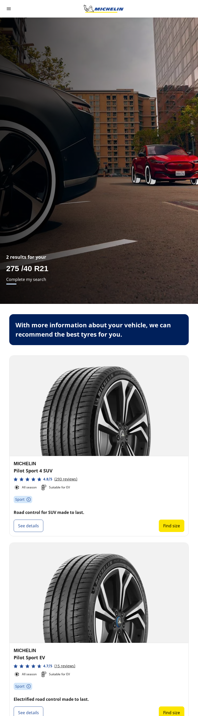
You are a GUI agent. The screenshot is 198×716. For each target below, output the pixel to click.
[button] (45, 479)
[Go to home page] (103, 8)
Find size (171, 526)
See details (28, 526)
